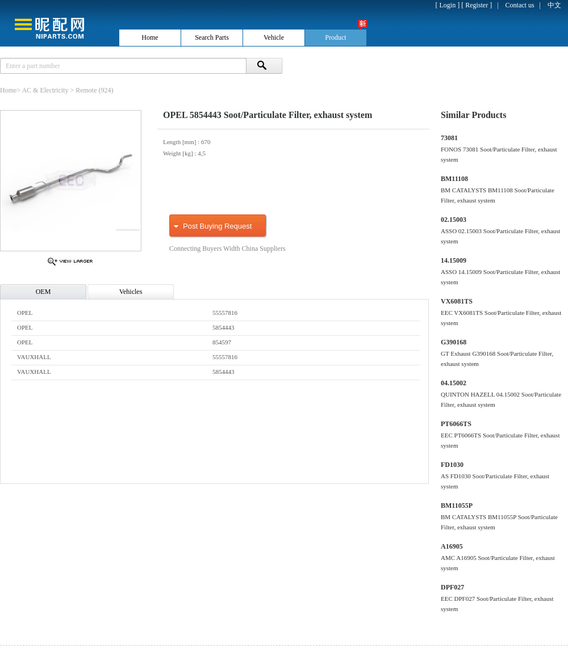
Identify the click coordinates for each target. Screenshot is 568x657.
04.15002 (453, 383)
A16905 (452, 546)
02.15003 (453, 220)
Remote (86, 90)
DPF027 (452, 587)
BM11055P (457, 505)
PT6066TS (456, 424)
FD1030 (452, 465)
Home (8, 90)
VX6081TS (457, 301)
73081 (449, 138)
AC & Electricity (45, 90)
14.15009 (453, 260)
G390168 (453, 342)
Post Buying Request (217, 226)
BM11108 (454, 179)
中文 (554, 5)
